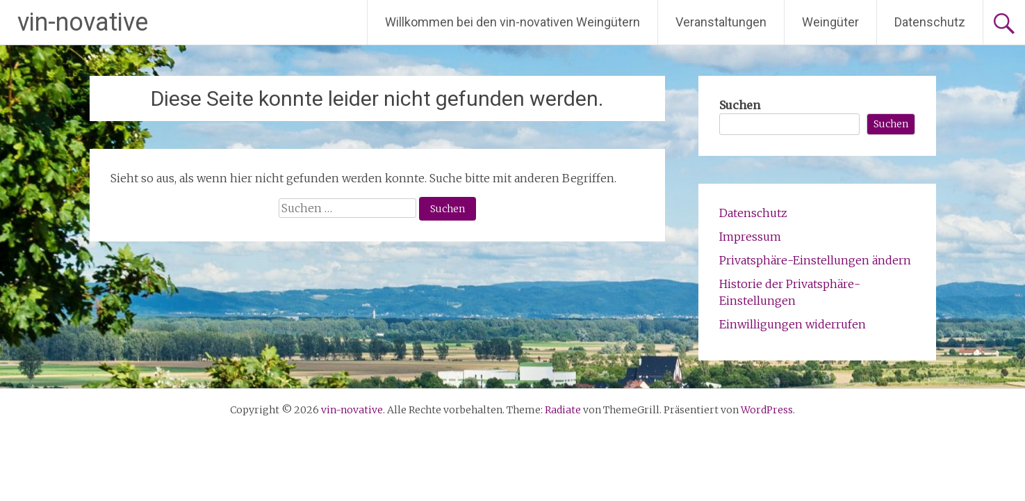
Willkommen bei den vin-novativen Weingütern (512, 22)
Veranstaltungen (720, 22)
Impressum (750, 237)
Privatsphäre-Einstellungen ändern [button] (815, 260)
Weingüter (830, 22)
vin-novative (82, 22)
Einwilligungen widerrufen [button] (792, 324)
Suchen (739, 105)
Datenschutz (929, 22)
